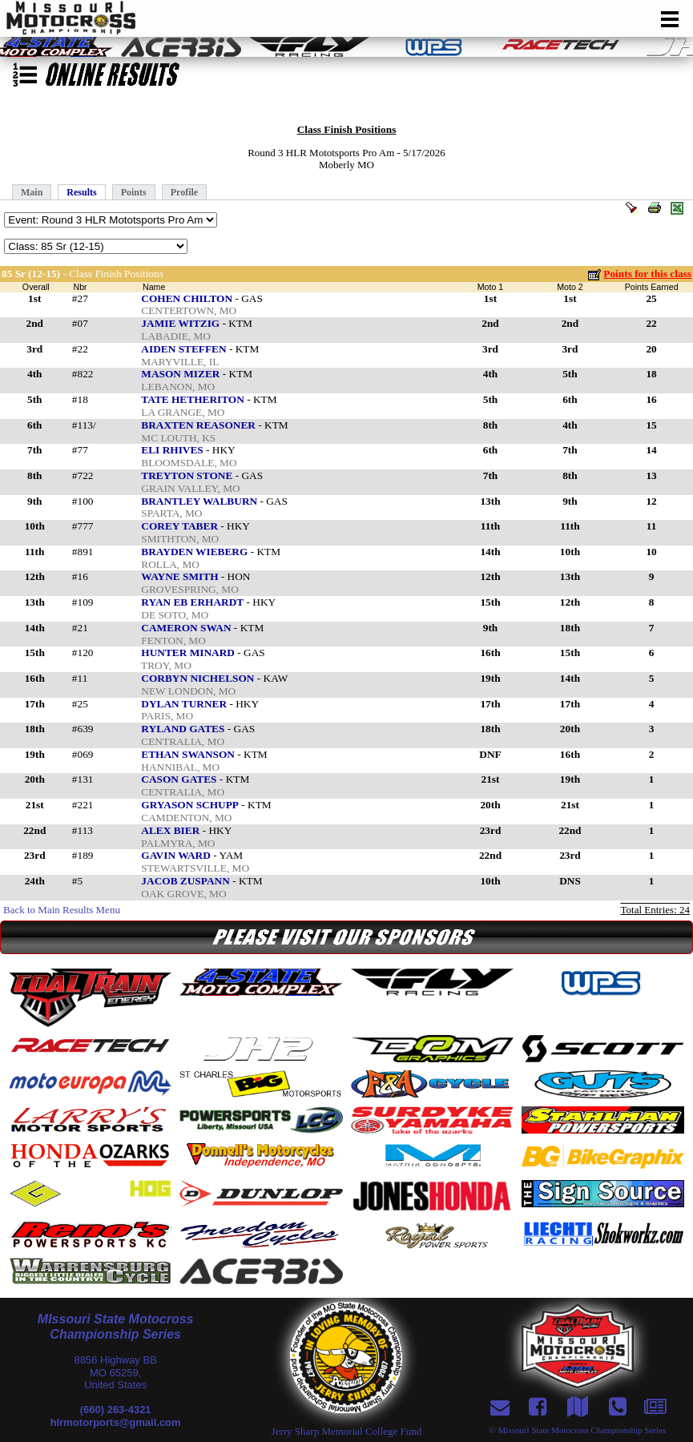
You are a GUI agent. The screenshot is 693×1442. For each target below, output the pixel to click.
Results (81, 192)
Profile (184, 192)
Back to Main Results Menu (61, 910)
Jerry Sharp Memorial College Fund (347, 1431)
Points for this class (647, 274)
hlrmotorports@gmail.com (115, 1422)
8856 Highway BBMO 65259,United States (115, 1372)
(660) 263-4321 (115, 1410)
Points (134, 192)
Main (31, 192)
